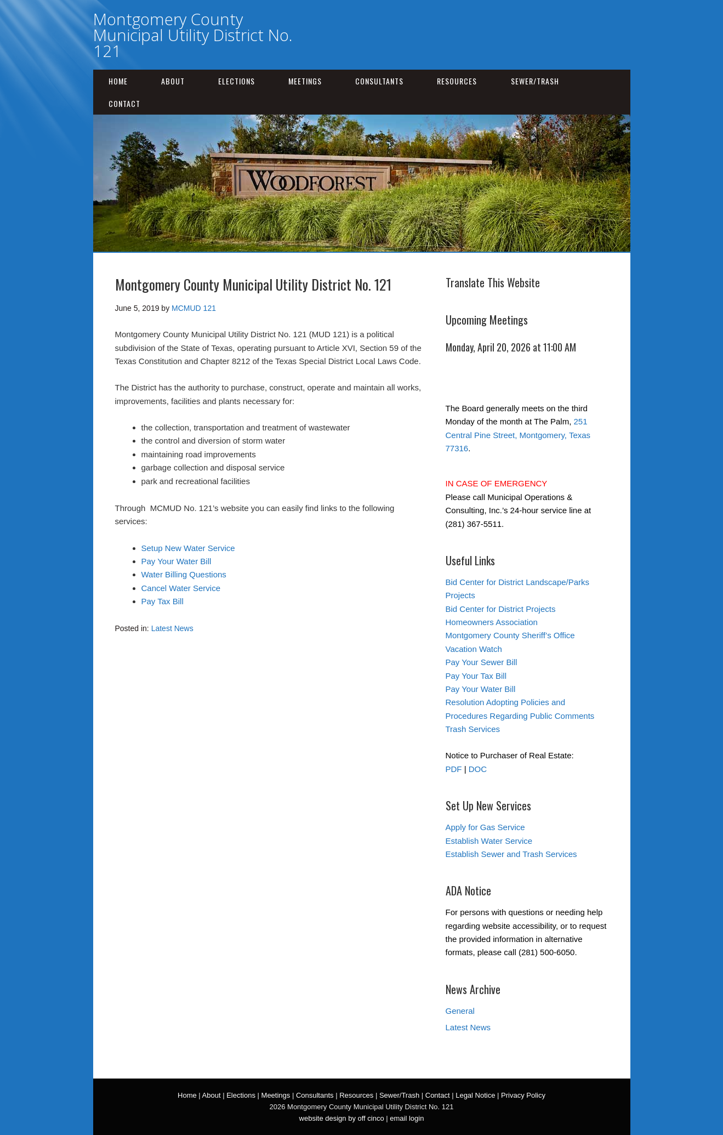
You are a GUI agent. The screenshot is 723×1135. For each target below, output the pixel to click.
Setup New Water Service (188, 548)
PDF (454, 769)
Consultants (379, 81)
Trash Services (473, 729)
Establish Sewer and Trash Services (511, 854)
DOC (478, 769)
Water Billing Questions (183, 574)
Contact (124, 103)
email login (407, 1118)
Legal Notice (475, 1095)
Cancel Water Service (181, 588)
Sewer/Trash (535, 81)
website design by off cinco (341, 1118)
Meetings (305, 81)
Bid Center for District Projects (501, 609)
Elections (236, 81)
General (460, 1010)
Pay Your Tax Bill (476, 675)
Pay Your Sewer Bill (481, 662)
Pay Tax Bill (162, 601)
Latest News (172, 628)
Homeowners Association (492, 622)
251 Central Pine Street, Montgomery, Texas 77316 (518, 435)
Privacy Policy (523, 1095)
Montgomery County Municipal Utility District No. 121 (192, 34)
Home (118, 81)
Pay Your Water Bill (176, 561)
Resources (457, 81)
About (173, 81)
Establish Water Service (489, 840)
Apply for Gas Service (485, 827)
